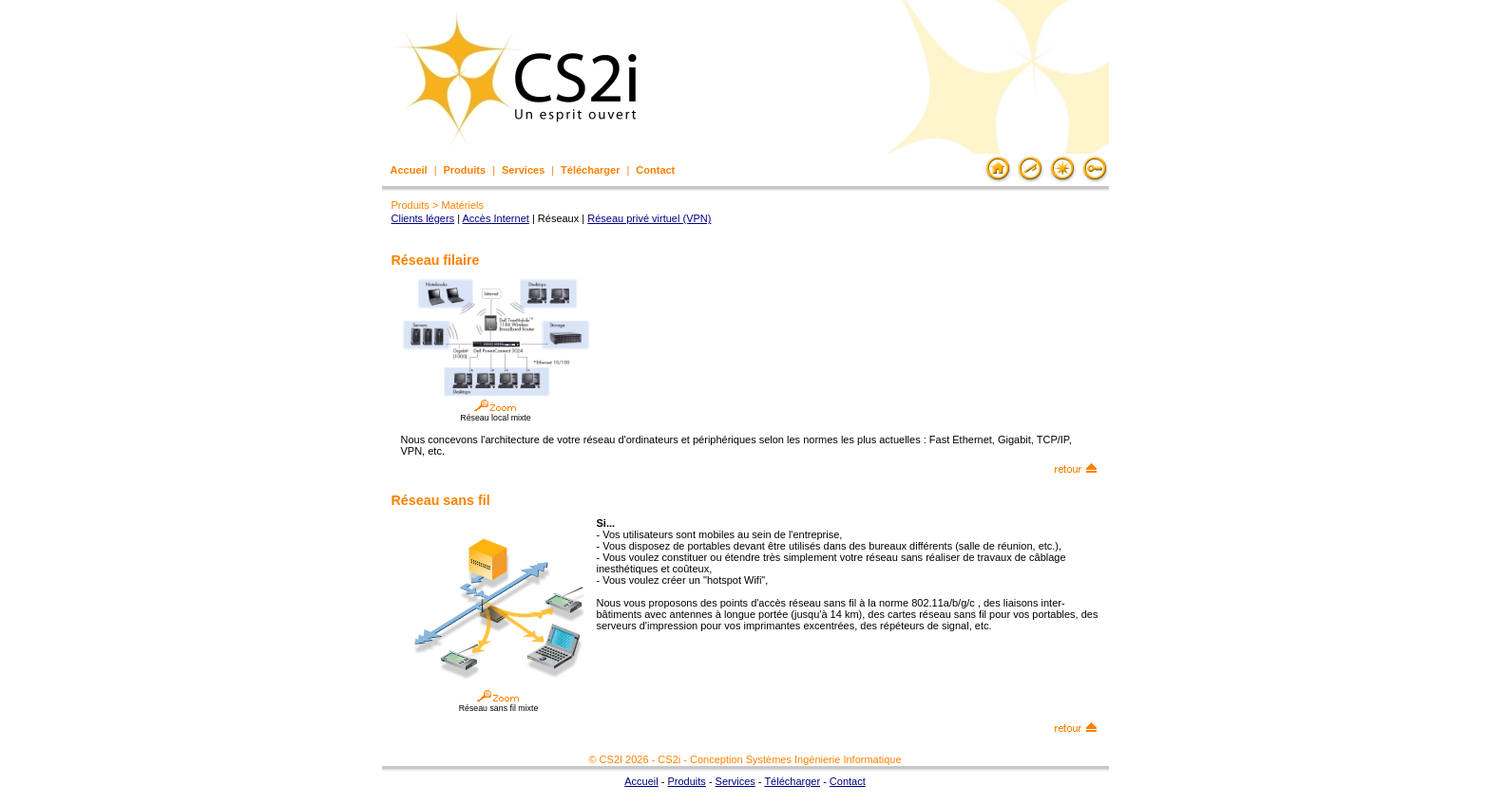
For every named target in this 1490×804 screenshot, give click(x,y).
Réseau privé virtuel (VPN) (649, 218)
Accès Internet (496, 218)
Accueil (409, 170)
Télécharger (590, 170)
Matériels (462, 205)
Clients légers (423, 218)
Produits (465, 170)
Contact (655, 170)
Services (523, 170)
